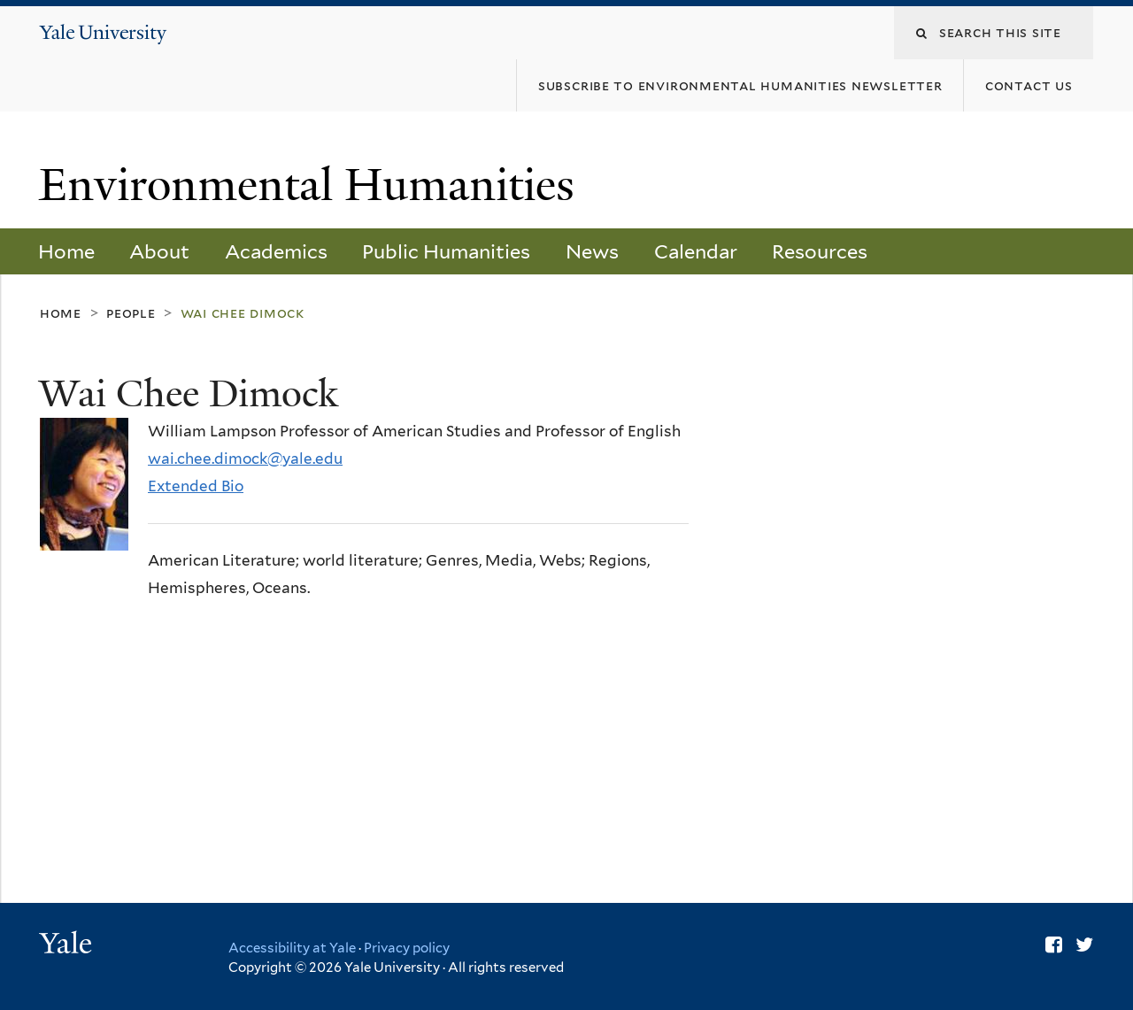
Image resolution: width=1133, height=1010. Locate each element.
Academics (276, 251)
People (131, 313)
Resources (819, 251)
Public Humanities (446, 251)
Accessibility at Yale (292, 948)
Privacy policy (407, 948)
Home (66, 251)
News (592, 251)
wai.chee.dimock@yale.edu (245, 458)
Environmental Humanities (312, 185)
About (159, 251)
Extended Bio (195, 486)
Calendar (695, 251)
